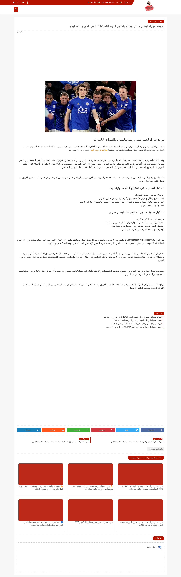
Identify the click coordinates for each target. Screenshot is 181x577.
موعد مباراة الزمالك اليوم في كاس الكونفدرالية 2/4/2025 (137, 320)
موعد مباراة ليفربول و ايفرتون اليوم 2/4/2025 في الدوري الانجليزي (133, 327)
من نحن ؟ (127, 2)
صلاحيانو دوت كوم (99, 150)
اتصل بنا (119, 2)
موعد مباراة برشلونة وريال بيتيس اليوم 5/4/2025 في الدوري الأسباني (132, 317)
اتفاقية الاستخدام (94, 2)
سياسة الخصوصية (108, 2)
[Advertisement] (90, 54)
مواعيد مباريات (156, 21)
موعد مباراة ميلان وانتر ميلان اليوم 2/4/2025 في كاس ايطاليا (136, 324)
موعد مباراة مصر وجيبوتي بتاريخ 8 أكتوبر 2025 (94, 522)
